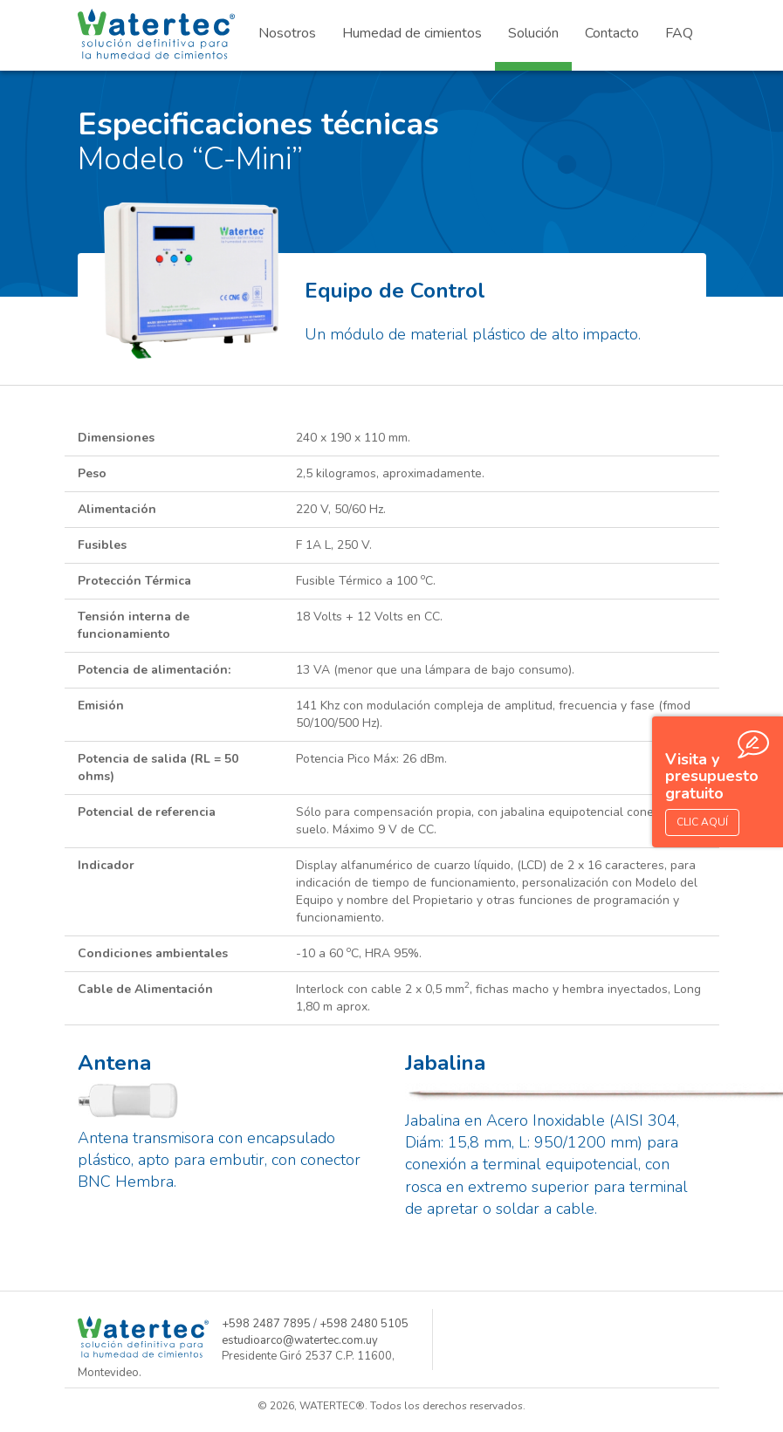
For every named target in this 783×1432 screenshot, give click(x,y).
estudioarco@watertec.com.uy (300, 1340)
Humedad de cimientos (412, 33)
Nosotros (287, 33)
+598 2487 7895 (266, 1324)
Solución (533, 33)
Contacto (612, 33)
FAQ (679, 33)
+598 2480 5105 (364, 1324)
